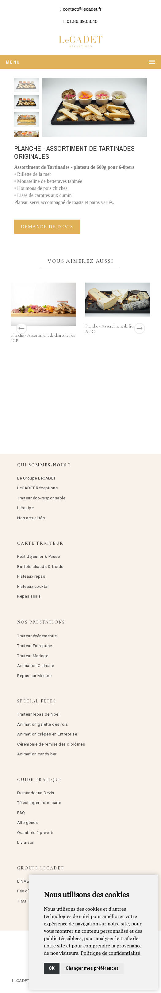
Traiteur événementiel (37, 636)
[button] (80, 9)
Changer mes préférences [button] (92, 968)
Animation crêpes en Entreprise (47, 734)
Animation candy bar (37, 754)
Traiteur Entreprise (34, 645)
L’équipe (25, 508)
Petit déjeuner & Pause (38, 556)
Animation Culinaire (35, 665)
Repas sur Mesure (34, 675)
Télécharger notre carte (39, 802)
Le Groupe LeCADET (36, 478)
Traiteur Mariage (32, 656)
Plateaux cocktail (33, 586)
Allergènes (27, 822)
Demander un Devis (35, 793)
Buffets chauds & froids (40, 566)
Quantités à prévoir (35, 832)
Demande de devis (47, 226)
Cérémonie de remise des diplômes (51, 744)
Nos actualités (31, 518)
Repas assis (29, 596)
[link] (110, 953)
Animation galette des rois (42, 724)
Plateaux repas (31, 576)
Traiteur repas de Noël (38, 714)
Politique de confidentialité (110, 953)
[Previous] (21, 328)
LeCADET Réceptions (37, 488)
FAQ (21, 812)
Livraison (26, 842)
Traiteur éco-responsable (41, 498)
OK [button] (52, 968)
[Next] (139, 328)
